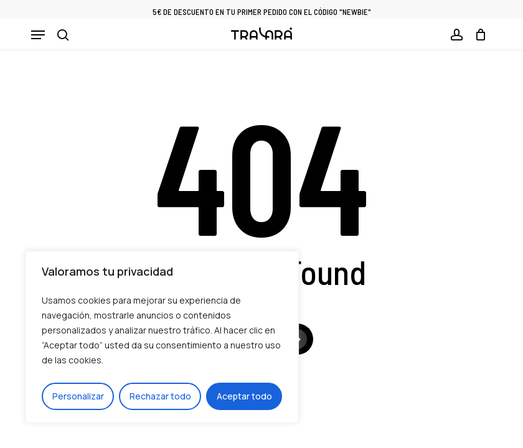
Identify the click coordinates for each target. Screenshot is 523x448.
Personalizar (78, 396)
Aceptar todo (244, 396)
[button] (38, 35)
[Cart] (478, 34)
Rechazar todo (160, 396)
